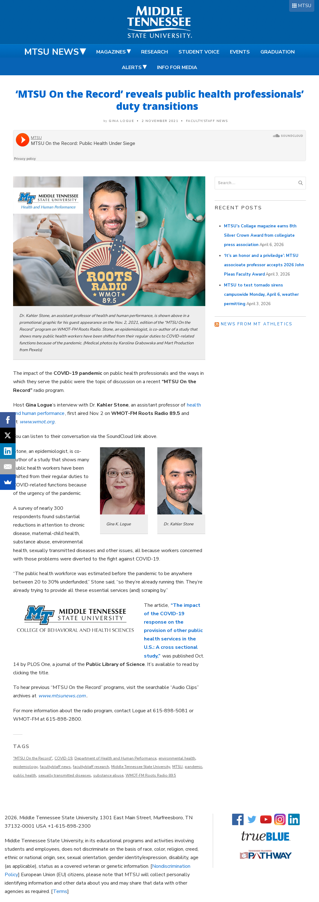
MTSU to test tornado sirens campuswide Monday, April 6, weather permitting (261, 294)
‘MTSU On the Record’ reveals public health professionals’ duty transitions (160, 100)
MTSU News (51, 52)
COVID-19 (63, 758)
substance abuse (108, 775)
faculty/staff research (91, 766)
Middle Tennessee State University (140, 766)
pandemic (193, 766)
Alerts (132, 67)
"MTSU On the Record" (32, 758)
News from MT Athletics (257, 324)
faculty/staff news (55, 766)
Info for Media (177, 67)
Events (240, 52)
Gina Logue (121, 121)
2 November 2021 (160, 121)
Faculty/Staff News (207, 121)
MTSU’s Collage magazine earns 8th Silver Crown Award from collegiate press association (260, 235)
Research (154, 52)
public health (24, 775)
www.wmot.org (37, 421)
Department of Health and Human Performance (115, 758)
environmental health (177, 758)
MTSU (304, 5)
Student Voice (199, 52)
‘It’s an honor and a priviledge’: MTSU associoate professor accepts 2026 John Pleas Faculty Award (264, 265)
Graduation (277, 52)
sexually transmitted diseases (64, 775)
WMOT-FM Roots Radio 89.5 (151, 775)
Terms (60, 891)
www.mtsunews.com (62, 695)
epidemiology (25, 766)
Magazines (111, 52)
